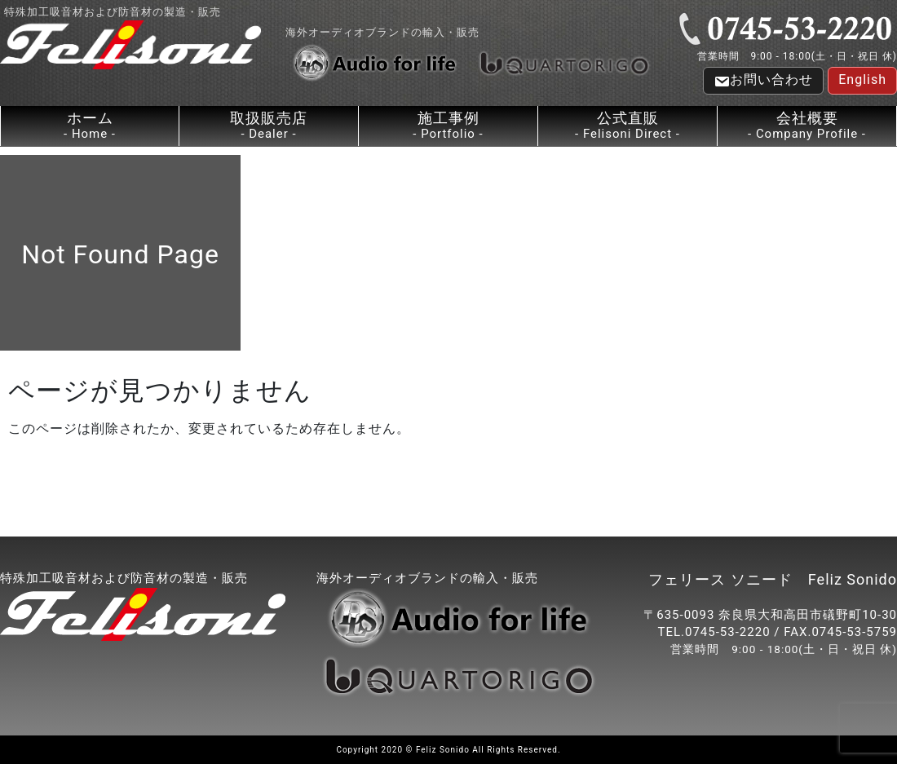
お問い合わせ (763, 81)
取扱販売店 (268, 126)
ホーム (90, 126)
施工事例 (448, 126)
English (862, 79)
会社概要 (807, 126)
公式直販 (627, 126)
